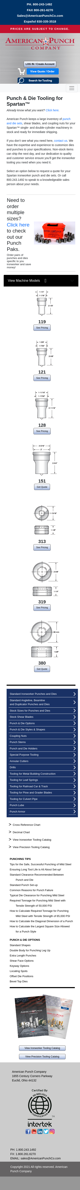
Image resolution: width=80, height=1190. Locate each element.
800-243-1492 (42, 4)
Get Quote (42, 487)
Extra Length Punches (23, 955)
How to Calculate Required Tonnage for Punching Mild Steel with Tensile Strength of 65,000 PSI (40, 913)
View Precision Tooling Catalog (31, 847)
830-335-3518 (46, 21)
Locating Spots (18, 971)
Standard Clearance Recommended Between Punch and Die (37, 877)
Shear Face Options (22, 960)
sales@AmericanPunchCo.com (41, 1158)
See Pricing (42, 327)
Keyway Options (19, 965)
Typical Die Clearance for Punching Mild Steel (37, 895)
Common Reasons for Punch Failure (31, 890)
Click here (52, 110)
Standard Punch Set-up (24, 885)
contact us (60, 140)
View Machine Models (27, 280)
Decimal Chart (21, 832)
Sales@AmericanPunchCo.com (40, 15)
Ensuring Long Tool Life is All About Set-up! (35, 869)
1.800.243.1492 (26, 1149)
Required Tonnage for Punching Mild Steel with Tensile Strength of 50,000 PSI (38, 903)
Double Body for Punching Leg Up (30, 950)
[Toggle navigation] (72, 88)
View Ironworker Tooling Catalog (32, 839)
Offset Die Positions (21, 976)
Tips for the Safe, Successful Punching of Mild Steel (40, 864)
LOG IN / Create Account (40, 64)
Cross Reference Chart (26, 824)
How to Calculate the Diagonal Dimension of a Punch (41, 921)
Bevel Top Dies (18, 981)
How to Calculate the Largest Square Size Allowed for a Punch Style (40, 929)
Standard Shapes (20, 945)
